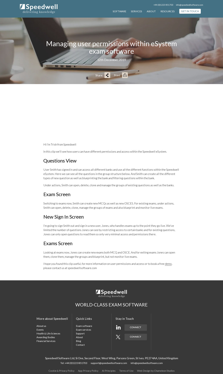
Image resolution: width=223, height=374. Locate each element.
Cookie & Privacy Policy (61, 370)
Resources (168, 11)
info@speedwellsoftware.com (189, 5)
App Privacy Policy (88, 370)
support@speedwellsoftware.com (109, 362)
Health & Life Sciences (48, 333)
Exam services (83, 329)
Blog (78, 340)
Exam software (84, 325)
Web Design (143, 370)
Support (80, 333)
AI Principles (109, 370)
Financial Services (45, 340)
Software (119, 11)
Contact (80, 344)
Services (136, 11)
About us (41, 325)
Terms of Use (126, 370)
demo (168, 263)
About (151, 11)
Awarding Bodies (45, 337)
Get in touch (190, 11)
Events (40, 329)
